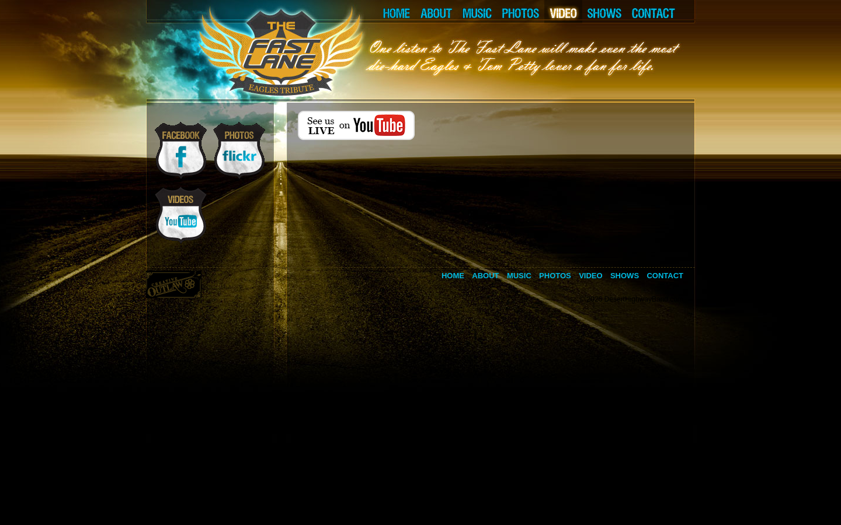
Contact (665, 275)
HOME (394, 11)
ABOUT (436, 11)
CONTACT (661, 11)
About (485, 275)
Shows (624, 275)
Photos (555, 275)
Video (590, 275)
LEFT (260, 11)
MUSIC (477, 11)
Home (453, 275)
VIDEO (563, 11)
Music (519, 275)
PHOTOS (520, 11)
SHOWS (604, 11)
